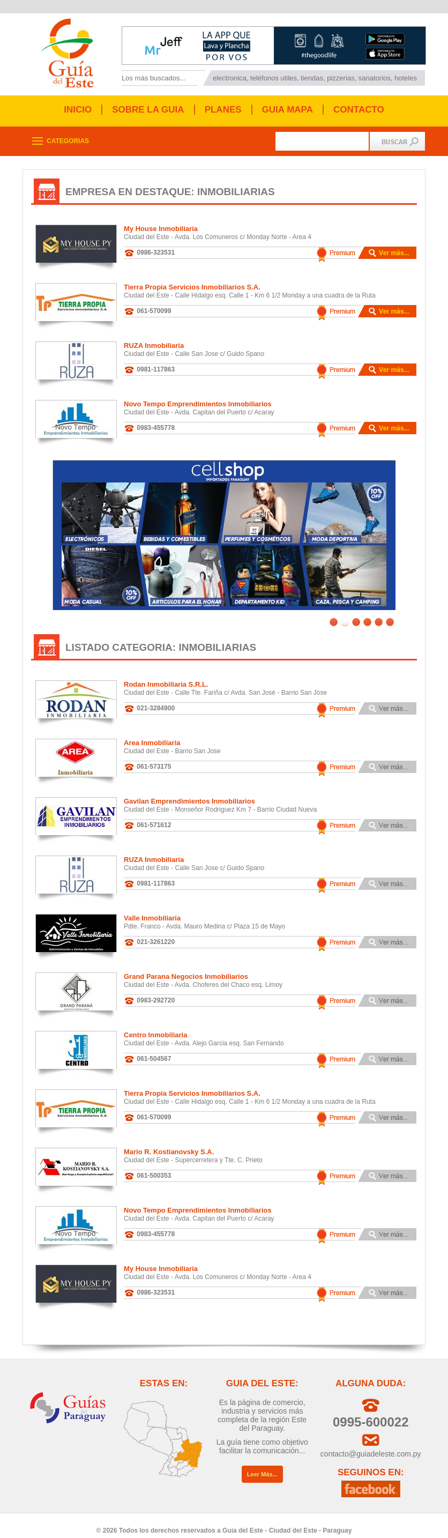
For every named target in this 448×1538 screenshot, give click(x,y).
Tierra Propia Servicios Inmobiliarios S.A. (192, 287)
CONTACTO (358, 110)
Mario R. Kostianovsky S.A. (169, 1144)
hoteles (405, 78)
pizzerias (340, 78)
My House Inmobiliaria (161, 229)
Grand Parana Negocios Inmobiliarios (186, 968)
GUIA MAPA (287, 110)
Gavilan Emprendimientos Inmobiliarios (189, 793)
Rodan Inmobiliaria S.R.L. (166, 676)
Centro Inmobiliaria (155, 1027)
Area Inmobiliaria (152, 735)
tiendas (312, 78)
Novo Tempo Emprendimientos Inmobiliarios (198, 404)
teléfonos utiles (273, 78)
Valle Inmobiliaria (152, 910)
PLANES (223, 110)
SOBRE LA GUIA (148, 110)
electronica (230, 78)
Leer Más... (262, 1466)
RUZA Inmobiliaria (154, 345)
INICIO (78, 110)
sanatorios (375, 78)
